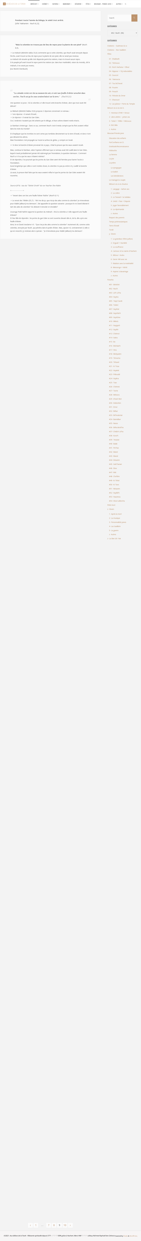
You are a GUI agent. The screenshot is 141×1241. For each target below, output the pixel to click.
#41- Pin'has (114, 448)
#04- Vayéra (113, 297)
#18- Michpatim (115, 354)
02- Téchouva (114, 63)
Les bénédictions (117, 176)
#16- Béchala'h (114, 346)
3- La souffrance (117, 247)
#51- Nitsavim (114, 489)
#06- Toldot (113, 305)
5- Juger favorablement (120, 205)
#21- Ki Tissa (114, 366)
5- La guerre (113, 530)
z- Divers (110, 509)
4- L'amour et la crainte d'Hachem (124, 251)
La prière (112, 163)
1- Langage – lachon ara (120, 189)
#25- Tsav (113, 383)
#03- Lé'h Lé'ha (115, 293)
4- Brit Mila (113, 125)
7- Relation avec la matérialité (122, 263)
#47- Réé (112, 472)
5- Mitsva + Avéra (117, 255)
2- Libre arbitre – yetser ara (119, 117)
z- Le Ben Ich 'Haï (114, 539)
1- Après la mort (115, 514)
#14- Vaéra (113, 338)
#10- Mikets (113, 321)
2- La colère (115, 193)
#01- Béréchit (114, 285)
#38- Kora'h (113, 436)
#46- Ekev (113, 468)
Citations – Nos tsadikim (116, 50)
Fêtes (109, 54)
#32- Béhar (113, 411)
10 (65, 1225)
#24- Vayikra (114, 378)
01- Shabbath (114, 59)
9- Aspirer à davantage (119, 272)
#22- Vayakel (114, 370)
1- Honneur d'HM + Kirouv (119, 113)
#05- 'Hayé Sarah (115, 301)
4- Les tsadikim (115, 526)
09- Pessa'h (113, 92)
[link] (126, 4)
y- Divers (112, 234)
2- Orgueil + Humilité (119, 243)
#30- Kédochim (115, 403)
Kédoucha (113, 150)
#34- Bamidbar (115, 419)
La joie (111, 159)
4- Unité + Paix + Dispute (120, 201)
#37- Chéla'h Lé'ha (116, 432)
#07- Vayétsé (114, 309)
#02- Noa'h (113, 289)
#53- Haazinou (114, 497)
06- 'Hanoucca (114, 79)
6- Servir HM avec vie (119, 259)
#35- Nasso (113, 423)
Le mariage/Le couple (117, 180)
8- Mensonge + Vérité (119, 267)
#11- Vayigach (114, 325)
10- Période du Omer (117, 96)
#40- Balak (113, 444)
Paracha (110, 280)
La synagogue (116, 168)
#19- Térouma (114, 358)
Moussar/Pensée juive (115, 133)
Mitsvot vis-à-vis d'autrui (118, 184)
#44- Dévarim (114, 460)
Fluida (125, 1236)
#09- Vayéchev (114, 317)
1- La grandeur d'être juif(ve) (122, 239)
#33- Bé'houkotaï (115, 415)
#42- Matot (113, 452)
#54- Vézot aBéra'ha (117, 501)
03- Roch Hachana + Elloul (119, 67)
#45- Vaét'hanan (115, 464)
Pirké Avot (111, 505)
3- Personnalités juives (117, 522)
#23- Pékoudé (114, 374)
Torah (111, 230)
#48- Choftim (114, 476)
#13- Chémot (114, 334)
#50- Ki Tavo (114, 485)
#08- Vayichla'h (115, 313)
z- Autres (112, 129)
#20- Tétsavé (114, 362)
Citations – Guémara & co (117, 46)
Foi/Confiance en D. (116, 142)
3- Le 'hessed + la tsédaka (120, 197)
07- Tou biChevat (115, 83)
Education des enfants (117, 138)
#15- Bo (112, 342)
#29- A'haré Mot (115, 399)
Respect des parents (116, 218)
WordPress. (133, 1236)
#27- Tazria (113, 391)
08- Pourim (113, 88)
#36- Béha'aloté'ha (116, 427)
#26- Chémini (114, 387)
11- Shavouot (114, 100)
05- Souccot (113, 75)
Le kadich (114, 172)
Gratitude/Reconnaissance (119, 146)
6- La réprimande (117, 209)
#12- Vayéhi (113, 330)
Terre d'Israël (114, 226)
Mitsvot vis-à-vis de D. (115, 108)
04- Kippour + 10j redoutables (120, 71)
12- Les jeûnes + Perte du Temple (122, 104)
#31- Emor (113, 407)
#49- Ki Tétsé (114, 481)
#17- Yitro (113, 350)
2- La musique (114, 518)
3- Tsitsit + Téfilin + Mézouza (120, 121)
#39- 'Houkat (114, 440)
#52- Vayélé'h (114, 493)
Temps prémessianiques (118, 222)
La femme (113, 155)
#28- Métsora (114, 395)
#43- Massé (113, 456)
